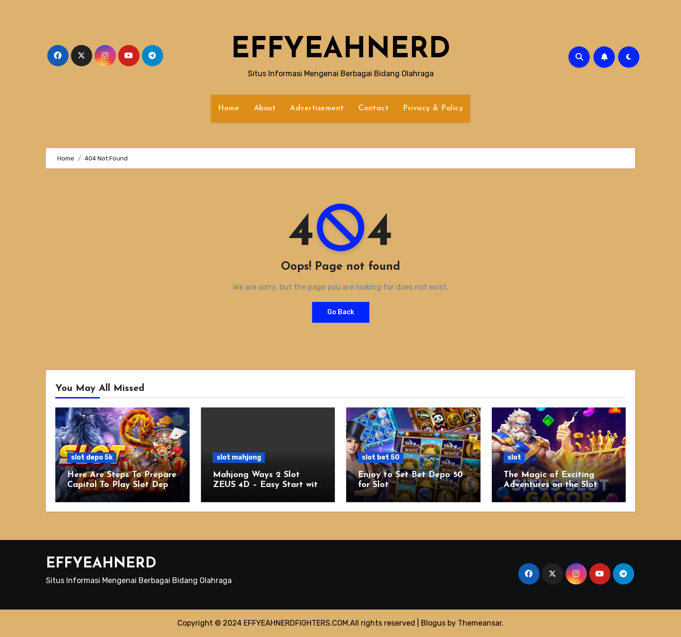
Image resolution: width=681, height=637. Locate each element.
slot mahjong (239, 457)
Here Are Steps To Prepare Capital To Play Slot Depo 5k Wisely (121, 485)
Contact (373, 108)
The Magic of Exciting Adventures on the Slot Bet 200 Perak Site (550, 485)
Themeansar (480, 623)
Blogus (433, 623)
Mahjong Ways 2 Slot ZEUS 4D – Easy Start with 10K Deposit (268, 485)
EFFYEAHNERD (340, 50)
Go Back (340, 312)
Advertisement (317, 108)
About (265, 108)
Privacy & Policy (433, 108)
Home (229, 108)
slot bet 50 (381, 457)
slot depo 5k (92, 457)
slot (514, 457)
